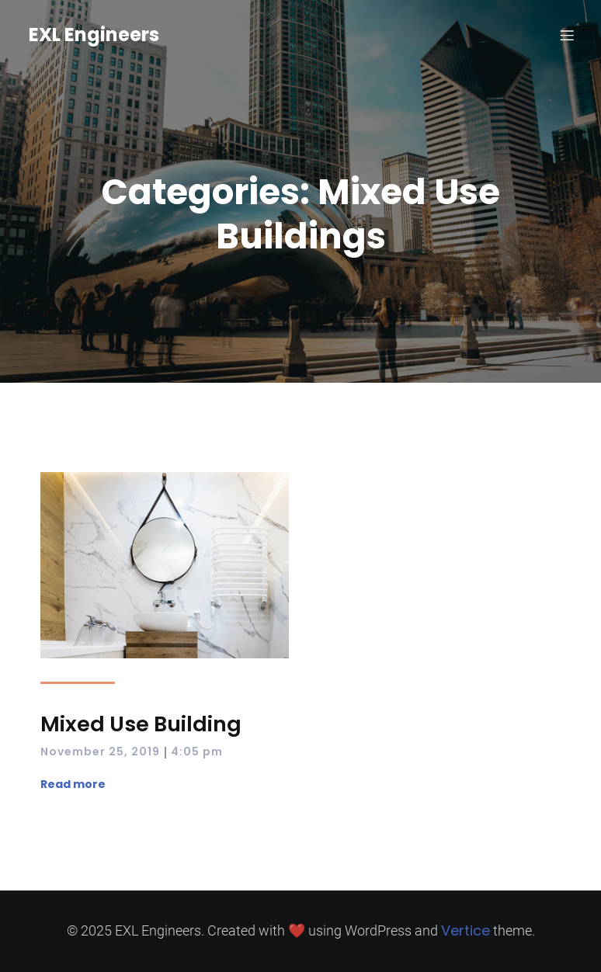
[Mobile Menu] (567, 35)
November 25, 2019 (100, 751)
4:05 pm (197, 751)
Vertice (465, 930)
